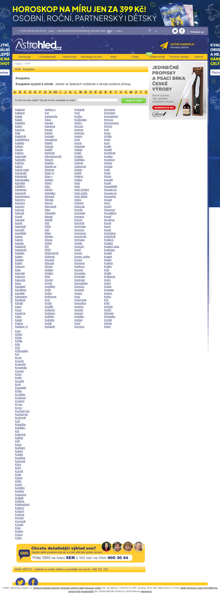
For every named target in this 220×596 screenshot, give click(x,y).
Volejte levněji (157, 56)
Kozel (107, 229)
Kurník (19, 471)
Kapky (19, 256)
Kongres (79, 263)
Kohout (78, 129)
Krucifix (19, 381)
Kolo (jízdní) (81, 189)
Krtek (18, 377)
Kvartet (19, 491)
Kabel (18, 119)
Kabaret (20, 109)
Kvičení (19, 511)
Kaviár (49, 129)
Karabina (20, 289)
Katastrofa (51, 116)
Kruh (18, 384)
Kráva (107, 286)
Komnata (80, 226)
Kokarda (79, 146)
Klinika (49, 236)
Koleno (78, 176)
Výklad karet (70, 56)
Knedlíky (50, 286)
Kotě (107, 169)
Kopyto (78, 313)
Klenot (49, 203)
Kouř (107, 203)
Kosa (107, 133)
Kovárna (109, 219)
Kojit (77, 139)
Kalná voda (22, 169)
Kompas (79, 239)
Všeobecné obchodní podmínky (46, 588)
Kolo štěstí (80, 196)
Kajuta (19, 149)
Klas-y (48, 176)
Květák (19, 498)
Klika (48, 233)
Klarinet (49, 169)
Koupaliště (110, 186)
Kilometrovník (53, 156)
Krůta (18, 391)
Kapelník (20, 246)
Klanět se (50, 166)
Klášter (49, 179)
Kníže (48, 303)
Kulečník (20, 434)
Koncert (79, 246)
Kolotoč (79, 203)
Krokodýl (20, 364)
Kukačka (20, 424)
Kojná (78, 143)
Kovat (107, 223)
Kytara (19, 531)
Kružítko (20, 394)
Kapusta (20, 280)
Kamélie (20, 183)
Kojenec (79, 133)
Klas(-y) (49, 173)
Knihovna (50, 296)
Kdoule (49, 146)
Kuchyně (20, 417)
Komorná (80, 233)
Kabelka (20, 123)
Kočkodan (80, 119)
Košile (108, 136)
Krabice (109, 239)
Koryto (108, 126)
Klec (47, 186)
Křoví (18, 374)
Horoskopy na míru (91, 56)
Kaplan (19, 259)
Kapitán (19, 253)
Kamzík (19, 213)
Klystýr (49, 280)
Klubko (49, 270)
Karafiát (20, 293)
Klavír (48, 183)
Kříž (17, 347)
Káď (17, 133)
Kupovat (20, 461)
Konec (78, 253)
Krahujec (109, 249)
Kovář (107, 216)
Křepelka (109, 316)
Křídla (18, 340)
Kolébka (79, 159)
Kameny (20, 199)
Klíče (48, 226)
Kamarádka (22, 179)
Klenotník (50, 206)
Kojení (78, 136)
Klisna (48, 239)
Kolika (78, 179)
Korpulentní (111, 116)
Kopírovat (80, 299)
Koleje (78, 169)
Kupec (19, 451)
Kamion (19, 206)
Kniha (48, 293)
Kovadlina (110, 213)
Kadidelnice (22, 139)
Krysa (18, 404)
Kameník (20, 193)
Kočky (78, 123)
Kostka (108, 156)
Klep (47, 209)
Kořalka (79, 316)
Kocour (78, 126)
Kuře (18, 467)
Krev (18, 331)
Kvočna (19, 514)
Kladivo (49, 163)
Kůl (17, 431)
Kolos (77, 199)
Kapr (18, 270)
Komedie (79, 213)
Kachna (19, 129)
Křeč (107, 303)
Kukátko (20, 427)
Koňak (78, 243)
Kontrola (79, 280)
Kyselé (19, 524)
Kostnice (109, 159)
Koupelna (110, 196)
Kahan (19, 146)
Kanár (18, 223)
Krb (106, 299)
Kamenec (21, 189)
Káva (48, 119)
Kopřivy (79, 306)
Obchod (198, 56)
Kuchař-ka (21, 414)
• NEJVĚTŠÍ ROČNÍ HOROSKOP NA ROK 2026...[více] (84, 31)
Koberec (50, 310)
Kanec (19, 236)
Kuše (18, 474)
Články (135, 56)
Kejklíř (48, 149)
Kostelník (109, 153)
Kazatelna (51, 139)
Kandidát (20, 233)
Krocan (19, 361)
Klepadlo (50, 213)
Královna (109, 276)
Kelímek (50, 153)
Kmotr (48, 283)
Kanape (20, 219)
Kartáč (19, 303)
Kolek (77, 173)
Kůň (17, 441)
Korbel (78, 320)
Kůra (18, 464)
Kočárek (50, 326)
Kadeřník (20, 136)
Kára (18, 283)
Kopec (78, 293)
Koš (106, 129)
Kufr (17, 421)
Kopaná (79, 289)
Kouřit (107, 206)
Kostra (108, 163)
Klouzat (49, 259)
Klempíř (49, 196)
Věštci (113, 56)
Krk (17, 354)
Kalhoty (19, 163)
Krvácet (19, 401)
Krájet (107, 259)
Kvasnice (20, 494)
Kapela (19, 243)
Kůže (18, 481)
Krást (107, 283)
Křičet (18, 334)
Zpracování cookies (92, 588)
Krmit (18, 357)
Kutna (18, 477)
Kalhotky (20, 159)
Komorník (80, 236)
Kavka (48, 133)
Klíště (48, 243)
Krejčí (107, 310)
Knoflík (49, 306)
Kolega (78, 163)
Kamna (19, 209)
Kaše (18, 316)
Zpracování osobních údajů (72, 588)
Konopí (78, 270)
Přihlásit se (197, 32)
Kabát (18, 116)
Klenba (49, 199)
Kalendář (20, 156)
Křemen (109, 313)
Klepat (49, 216)
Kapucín (20, 276)
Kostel (108, 149)
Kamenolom (22, 196)
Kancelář (20, 226)
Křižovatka (21, 351)
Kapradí (20, 273)
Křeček (108, 306)
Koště (107, 146)
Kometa (79, 216)
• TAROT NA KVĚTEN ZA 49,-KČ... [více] (33, 31)
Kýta (18, 527)
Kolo (77, 183)
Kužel (18, 484)
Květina (19, 501)
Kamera (20, 203)
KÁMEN (20, 186)
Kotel (107, 173)
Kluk (47, 276)
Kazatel (49, 136)
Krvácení (20, 397)
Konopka (79, 273)
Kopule (78, 310)
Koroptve (109, 109)
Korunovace (111, 123)
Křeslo (108, 323)
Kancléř (19, 229)
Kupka (19, 454)
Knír (47, 299)
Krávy (107, 296)
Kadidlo (19, 143)
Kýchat (19, 517)
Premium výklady (179, 56)
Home (18, 63)
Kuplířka (20, 457)
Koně (77, 249)
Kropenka (21, 367)
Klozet (48, 266)
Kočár (48, 323)
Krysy (18, 407)
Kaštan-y (50, 109)
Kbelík (48, 143)
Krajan (108, 256)
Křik (17, 344)
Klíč (47, 223)
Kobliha (49, 316)
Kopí (77, 296)
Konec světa (82, 256)
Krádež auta (111, 246)
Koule (107, 183)
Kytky (18, 538)
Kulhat (19, 437)
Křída (18, 337)
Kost (107, 143)
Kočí (77, 112)
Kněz (48, 289)
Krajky (108, 266)
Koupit (108, 199)
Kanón (19, 239)
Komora (79, 229)
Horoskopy (25, 56)
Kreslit (108, 320)
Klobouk (50, 256)
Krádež (108, 243)
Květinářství (22, 504)
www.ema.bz (146, 591)
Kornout (79, 326)
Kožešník (109, 236)
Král (106, 270)
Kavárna (50, 126)
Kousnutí (109, 209)
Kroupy (19, 371)
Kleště (48, 219)
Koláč (77, 153)
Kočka (78, 116)
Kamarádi (21, 176)
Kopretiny (80, 303)
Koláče (78, 156)
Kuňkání (20, 447)
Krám (107, 280)
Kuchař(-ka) (22, 411)
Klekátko (50, 193)
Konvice (79, 286)
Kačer (18, 126)
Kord (77, 323)
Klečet (48, 189)
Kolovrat (79, 206)
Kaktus (19, 153)
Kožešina (109, 233)
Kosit (107, 139)
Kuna (18, 444)
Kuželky (20, 487)
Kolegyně (80, 166)
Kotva (107, 176)
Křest (107, 326)
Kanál (18, 216)
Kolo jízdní (80, 193)
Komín (78, 219)
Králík (107, 273)
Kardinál (20, 299)
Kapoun (20, 266)
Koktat (78, 149)
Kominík (79, 223)
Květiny (19, 508)
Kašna (19, 323)
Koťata (108, 166)
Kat (47, 112)
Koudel (108, 179)
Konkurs (79, 266)
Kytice (19, 534)
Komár (78, 209)
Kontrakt (79, 276)
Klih (47, 229)
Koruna (108, 119)
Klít (47, 246)
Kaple (18, 263)
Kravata (109, 289)
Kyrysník (20, 521)
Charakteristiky (47, 56)
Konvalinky (81, 283)
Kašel (18, 320)
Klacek (49, 159)
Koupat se (110, 189)
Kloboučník (51, 253)
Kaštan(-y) (21, 326)
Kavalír (49, 123)
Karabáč (20, 286)
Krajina (108, 263)
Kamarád (20, 173)
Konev (78, 259)
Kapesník (21, 249)
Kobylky (49, 320)
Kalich (19, 166)
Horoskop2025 (87, 591)
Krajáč (108, 253)
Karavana (21, 296)
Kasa (18, 310)
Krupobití (20, 387)
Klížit (48, 249)
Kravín (108, 293)
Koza (107, 226)
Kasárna (20, 313)
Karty (18, 306)
